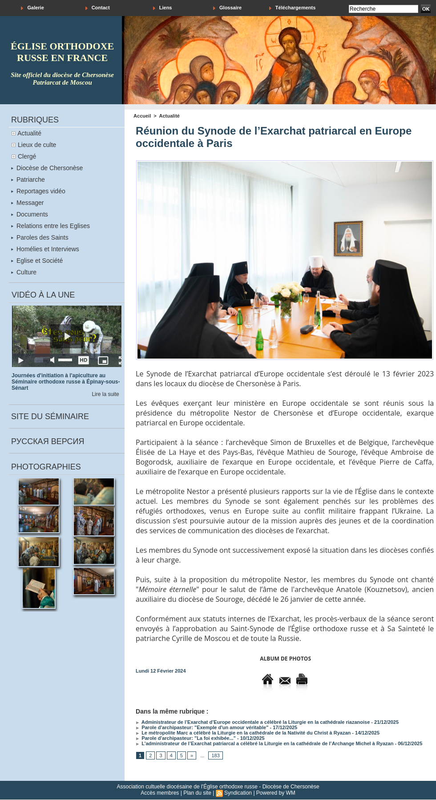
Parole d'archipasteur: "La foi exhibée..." (186, 738)
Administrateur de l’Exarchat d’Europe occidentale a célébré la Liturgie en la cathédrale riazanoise (253, 722)
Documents (29, 214)
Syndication (238, 793)
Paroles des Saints (40, 237)
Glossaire (227, 8)
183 (215, 755)
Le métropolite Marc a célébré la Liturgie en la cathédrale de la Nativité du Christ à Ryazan (243, 732)
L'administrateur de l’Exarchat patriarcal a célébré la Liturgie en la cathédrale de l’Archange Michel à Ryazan (264, 743)
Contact (97, 8)
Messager (27, 202)
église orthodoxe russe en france (62, 52)
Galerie (32, 8)
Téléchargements (292, 8)
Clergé (27, 156)
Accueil (142, 115)
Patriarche (28, 179)
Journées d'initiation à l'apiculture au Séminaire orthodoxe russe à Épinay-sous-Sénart (66, 381)
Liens (162, 8)
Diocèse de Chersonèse (47, 167)
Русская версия (47, 441)
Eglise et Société (37, 260)
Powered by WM (275, 793)
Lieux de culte (37, 144)
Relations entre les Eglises (50, 225)
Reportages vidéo (38, 191)
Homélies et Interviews (45, 249)
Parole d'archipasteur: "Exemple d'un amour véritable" (202, 727)
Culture (23, 272)
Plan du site (197, 793)
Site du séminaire (50, 416)
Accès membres (160, 793)
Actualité (29, 133)
